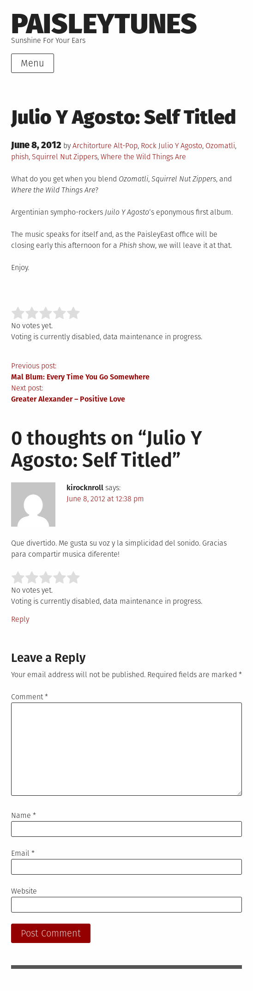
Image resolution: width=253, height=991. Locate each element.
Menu (32, 63)
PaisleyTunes (104, 24)
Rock (149, 145)
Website (24, 891)
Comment (29, 696)
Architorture (92, 145)
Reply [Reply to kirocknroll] (20, 619)
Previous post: (126, 372)
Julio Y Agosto (180, 145)
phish (20, 156)
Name (23, 815)
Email (23, 853)
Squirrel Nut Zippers (64, 156)
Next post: (126, 394)
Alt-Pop (126, 145)
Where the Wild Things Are (143, 156)
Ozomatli (220, 145)
